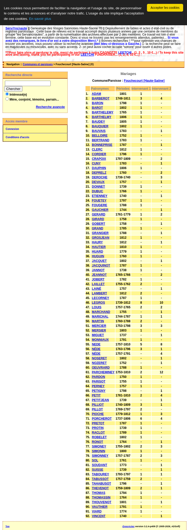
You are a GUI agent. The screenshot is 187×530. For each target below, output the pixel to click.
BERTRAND (100, 140)
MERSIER (99, 330)
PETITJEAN (100, 400)
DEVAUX (98, 182)
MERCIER (99, 326)
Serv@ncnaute (16, 28)
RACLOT (98, 432)
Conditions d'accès (17, 137)
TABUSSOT (100, 479)
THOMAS (98, 493)
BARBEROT (101, 98)
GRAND (97, 228)
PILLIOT (98, 405)
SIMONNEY (100, 456)
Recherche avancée (50, 107)
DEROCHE (99, 177)
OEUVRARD (101, 367)
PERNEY (98, 386)
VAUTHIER (99, 507)
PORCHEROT (102, 418)
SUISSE (97, 469)
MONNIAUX (100, 340)
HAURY (97, 242)
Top (7, 526)
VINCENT (99, 516)
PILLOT (97, 409)
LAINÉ (96, 289)
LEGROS (98, 302)
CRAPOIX (99, 159)
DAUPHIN (99, 168)
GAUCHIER (100, 210)
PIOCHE (98, 414)
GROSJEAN (100, 237)
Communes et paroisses (38, 64)
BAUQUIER (100, 126)
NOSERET (99, 358)
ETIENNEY (99, 196)
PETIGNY (99, 391)
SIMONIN (98, 451)
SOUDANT (99, 465)
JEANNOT (99, 275)
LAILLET (98, 284)
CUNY (96, 163)
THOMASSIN (101, 497)
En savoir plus (40, 19)
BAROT (97, 108)
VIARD (97, 511)
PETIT (96, 395)
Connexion (12, 129)
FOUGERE (99, 205)
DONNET (98, 186)
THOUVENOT (101, 502)
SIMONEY (99, 446)
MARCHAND (101, 312)
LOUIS (97, 307)
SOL (95, 460)
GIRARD (98, 219)
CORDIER (99, 154)
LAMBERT (99, 293)
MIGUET (98, 335)
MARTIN (98, 321)
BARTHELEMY (102, 112)
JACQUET (99, 261)
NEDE (96, 344)
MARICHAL (100, 316)
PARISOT (98, 381)
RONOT (97, 442)
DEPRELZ (99, 173)
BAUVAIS (99, 131)
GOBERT (98, 224)
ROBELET (99, 437)
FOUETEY (99, 200)
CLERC (97, 149)
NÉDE (96, 349)
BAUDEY (98, 121)
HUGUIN (98, 256)
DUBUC (97, 191)
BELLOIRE (100, 135)
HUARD (97, 251)
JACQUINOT (101, 265)
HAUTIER (99, 247)
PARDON (98, 377)
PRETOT (98, 423)
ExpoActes (128, 526)
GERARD (98, 214)
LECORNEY (100, 298)
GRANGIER (100, 233)
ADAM (96, 94)
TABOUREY (100, 474)
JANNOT (98, 270)
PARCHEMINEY (103, 372)
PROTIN (98, 428)
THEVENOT (100, 488)
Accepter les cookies (165, 7)
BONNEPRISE (102, 145)
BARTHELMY (101, 117)
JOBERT (98, 279)
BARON (97, 103)
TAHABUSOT (101, 483)
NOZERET (99, 363)
